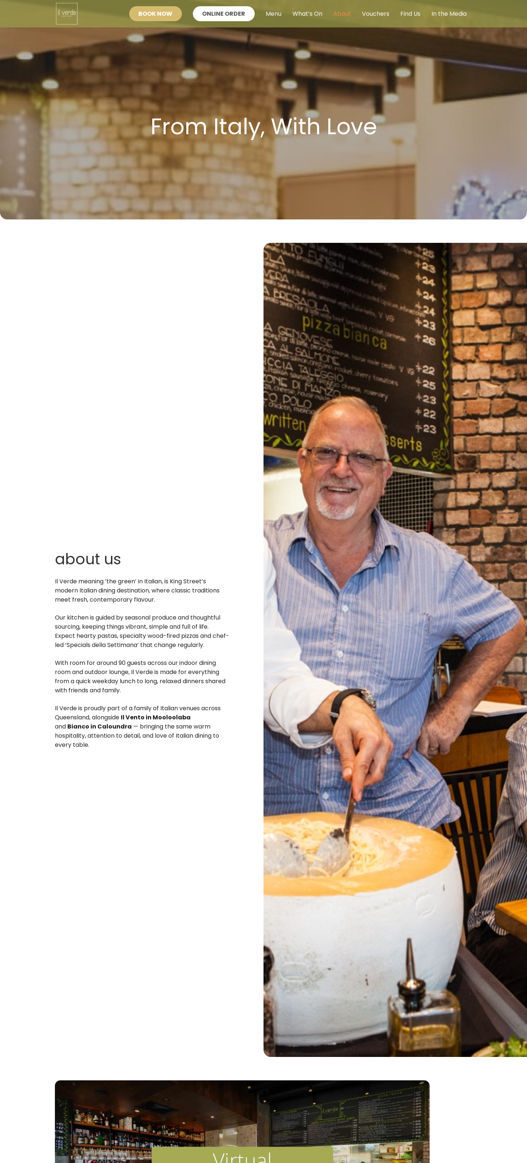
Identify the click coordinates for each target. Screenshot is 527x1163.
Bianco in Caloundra (99, 726)
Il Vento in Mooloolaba (156, 717)
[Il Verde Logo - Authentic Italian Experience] (67, 14)
